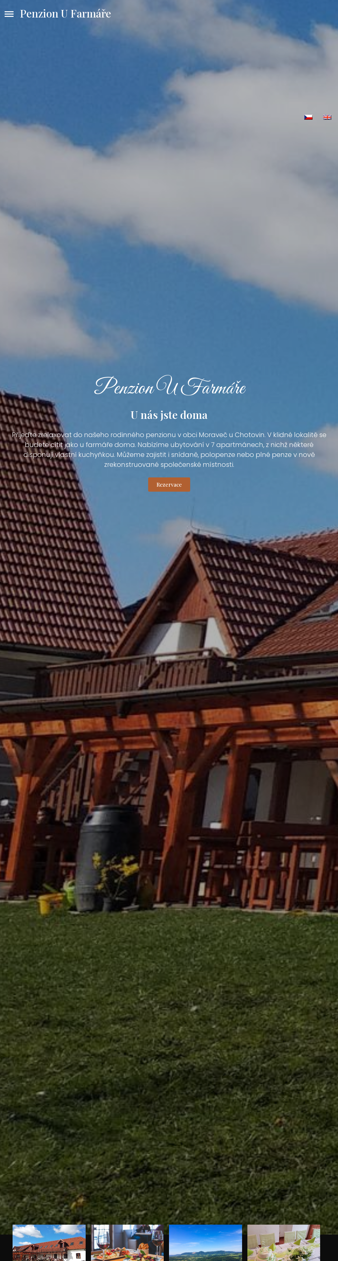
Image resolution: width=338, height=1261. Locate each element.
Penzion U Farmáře (65, 13)
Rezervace (169, 484)
